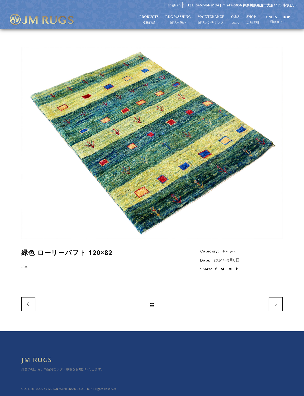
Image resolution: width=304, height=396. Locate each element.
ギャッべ (229, 251)
